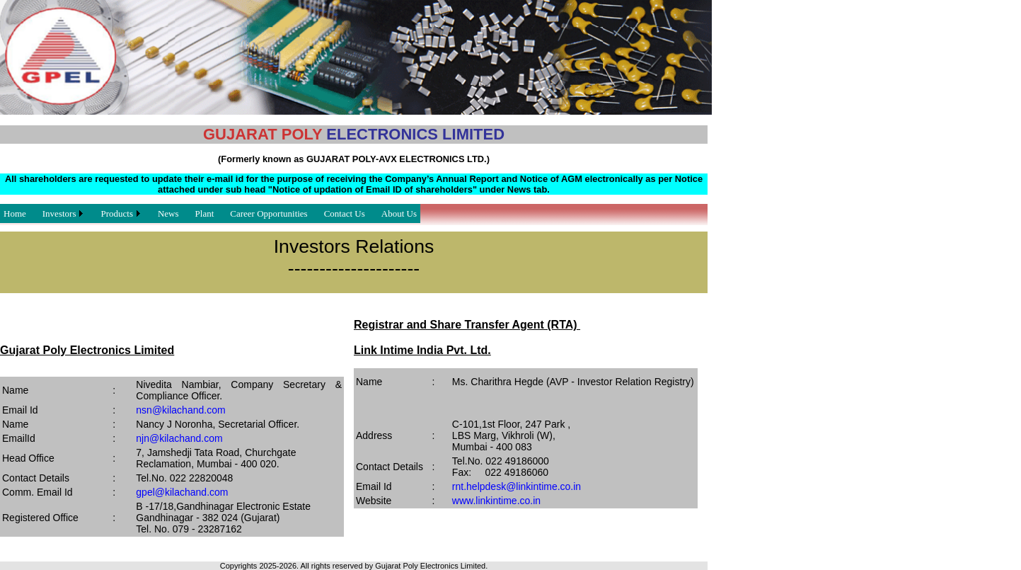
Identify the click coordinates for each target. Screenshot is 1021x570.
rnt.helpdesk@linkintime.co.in (516, 486)
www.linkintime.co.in (496, 500)
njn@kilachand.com (179, 438)
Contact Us (344, 213)
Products (116, 213)
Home (15, 213)
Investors (59, 213)
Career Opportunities (268, 213)
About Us (399, 213)
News (168, 213)
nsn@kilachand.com (180, 410)
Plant (204, 213)
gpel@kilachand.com (182, 492)
